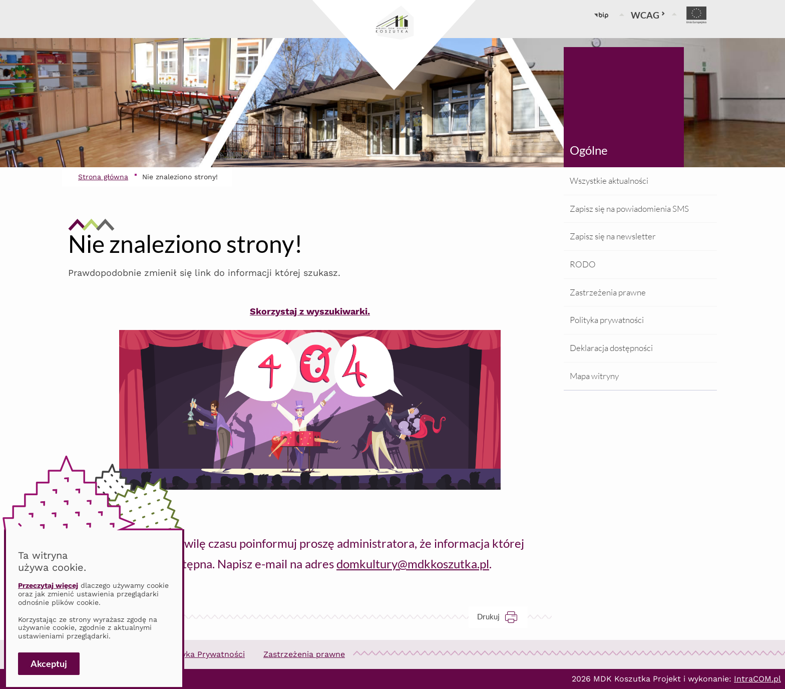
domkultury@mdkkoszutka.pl (412, 563)
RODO (583, 264)
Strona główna (103, 177)
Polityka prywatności (607, 319)
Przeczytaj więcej (48, 585)
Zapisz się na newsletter (613, 236)
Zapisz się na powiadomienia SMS (629, 208)
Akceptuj (49, 663)
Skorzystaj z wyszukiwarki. (310, 311)
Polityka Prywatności (204, 654)
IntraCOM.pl (757, 678)
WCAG (648, 15)
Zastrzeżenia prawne (608, 292)
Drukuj (502, 616)
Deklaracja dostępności (611, 347)
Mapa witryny (594, 376)
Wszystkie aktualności (609, 180)
